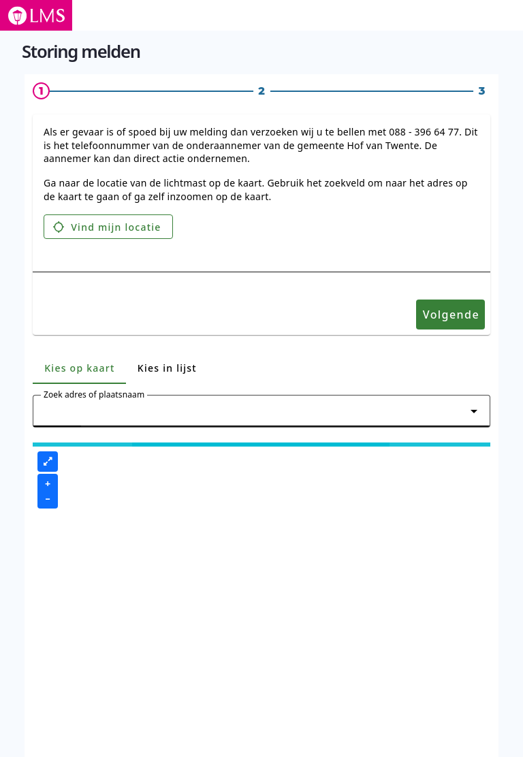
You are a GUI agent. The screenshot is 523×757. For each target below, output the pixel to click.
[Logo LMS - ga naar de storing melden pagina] (36, 15)
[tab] (79, 367)
